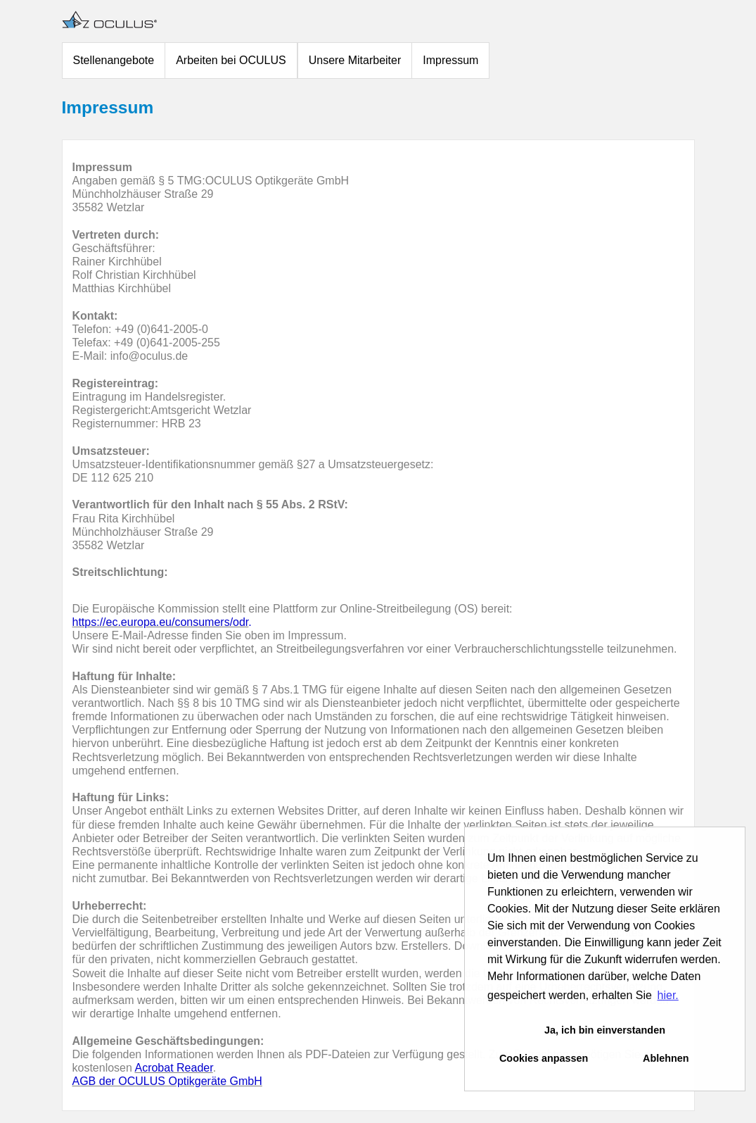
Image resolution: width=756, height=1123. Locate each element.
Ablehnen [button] (666, 1058)
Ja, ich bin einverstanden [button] (604, 1030)
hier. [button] (668, 995)
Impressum (450, 60)
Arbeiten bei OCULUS (231, 60)
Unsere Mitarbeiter (355, 60)
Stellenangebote (114, 60)
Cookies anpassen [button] (543, 1058)
